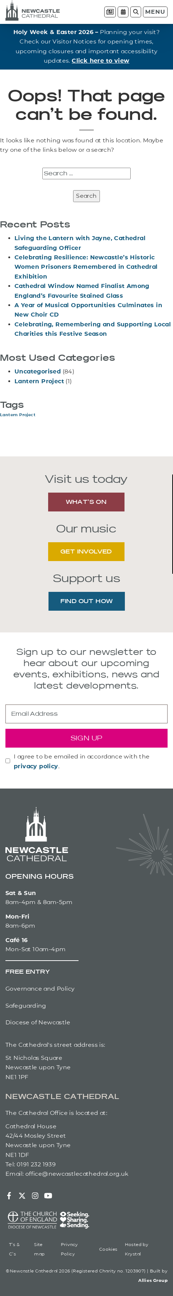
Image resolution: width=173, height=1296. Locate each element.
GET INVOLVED (86, 552)
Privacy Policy (69, 1249)
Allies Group (153, 1280)
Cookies (108, 1249)
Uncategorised (37, 371)
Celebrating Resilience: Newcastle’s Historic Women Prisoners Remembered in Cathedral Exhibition (86, 267)
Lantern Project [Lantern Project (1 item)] (17, 415)
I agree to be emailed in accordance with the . (82, 761)
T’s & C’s (14, 1249)
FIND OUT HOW (86, 602)
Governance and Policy (40, 988)
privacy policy (36, 766)
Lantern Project (39, 381)
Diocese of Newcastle (37, 1022)
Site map (39, 1249)
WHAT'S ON (86, 502)
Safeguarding (25, 1005)
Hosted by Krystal (137, 1249)
